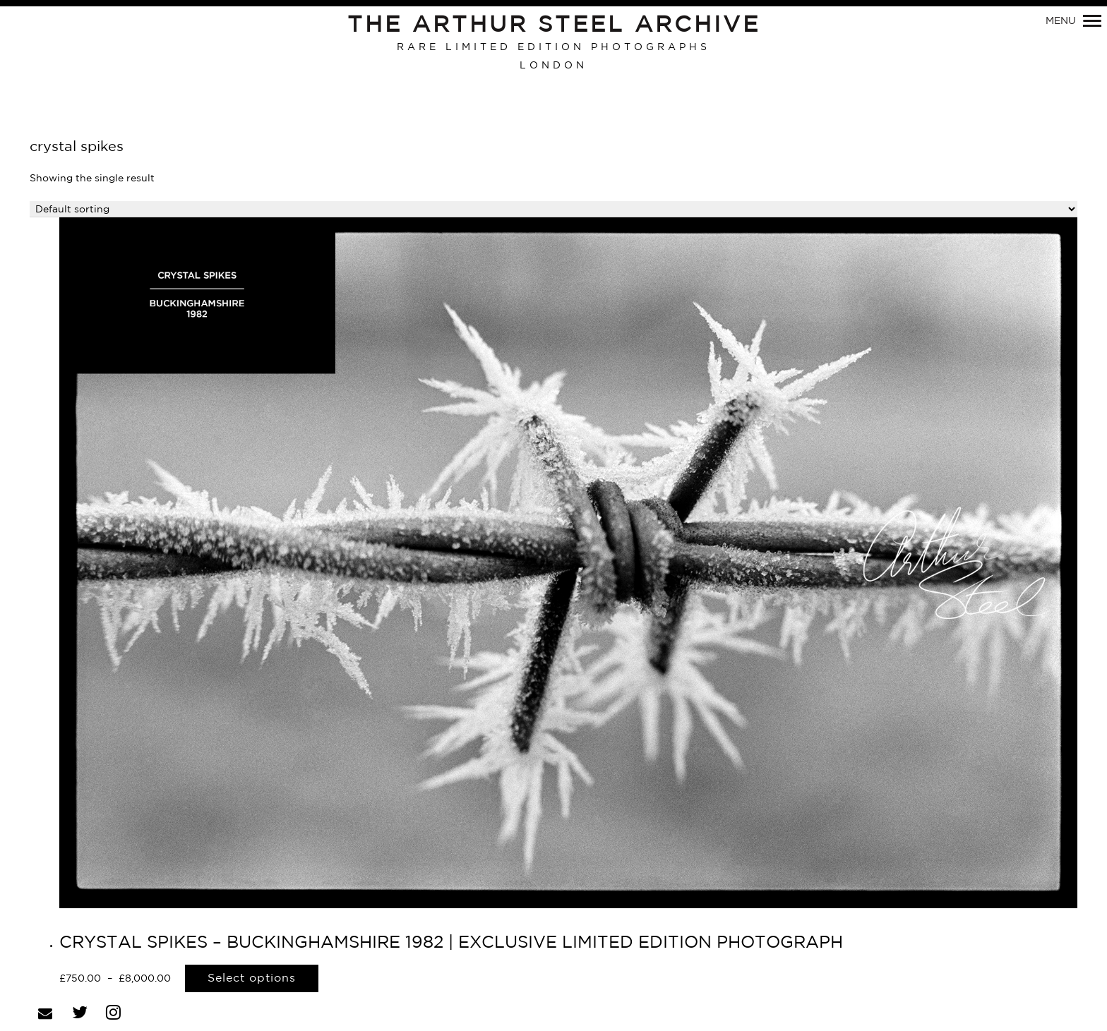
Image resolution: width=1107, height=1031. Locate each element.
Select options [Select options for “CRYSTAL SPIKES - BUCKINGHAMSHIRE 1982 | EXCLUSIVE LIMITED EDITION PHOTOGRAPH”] (252, 978)
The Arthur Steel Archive (553, 25)
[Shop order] (553, 209)
